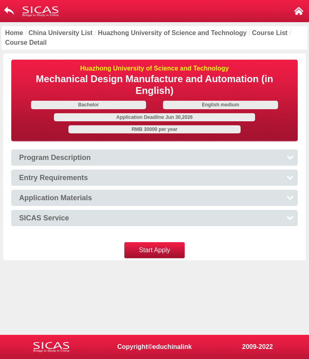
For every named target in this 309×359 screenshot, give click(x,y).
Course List (269, 32)
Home (14, 32)
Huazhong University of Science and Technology (172, 32)
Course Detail (26, 42)
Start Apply (154, 250)
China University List (61, 32)
